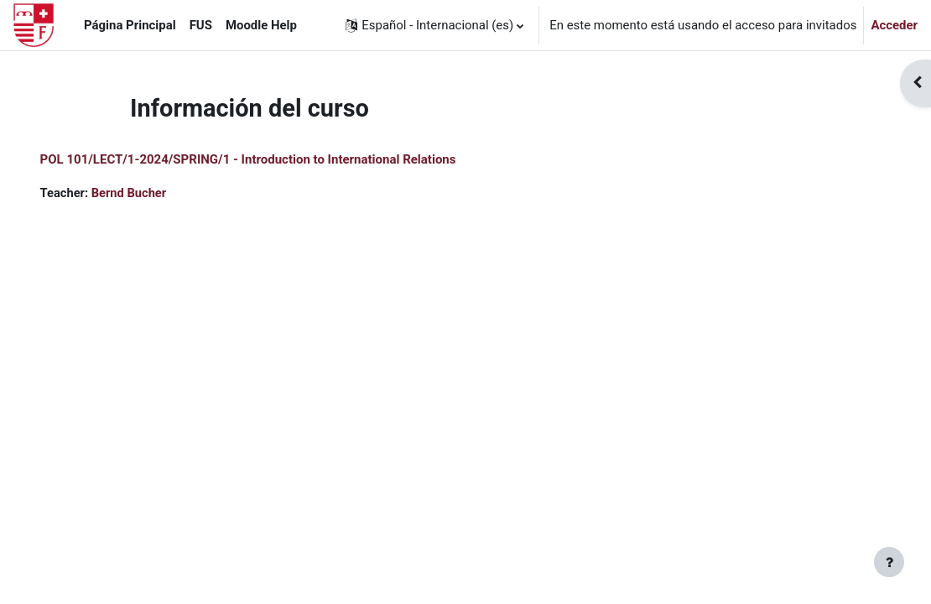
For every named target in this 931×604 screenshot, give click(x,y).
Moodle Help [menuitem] (261, 25)
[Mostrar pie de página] (889, 562)
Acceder (894, 25)
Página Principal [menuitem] (130, 25)
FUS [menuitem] (201, 25)
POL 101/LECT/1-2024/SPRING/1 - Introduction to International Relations (272, 159)
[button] (434, 25)
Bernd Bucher (154, 192)
